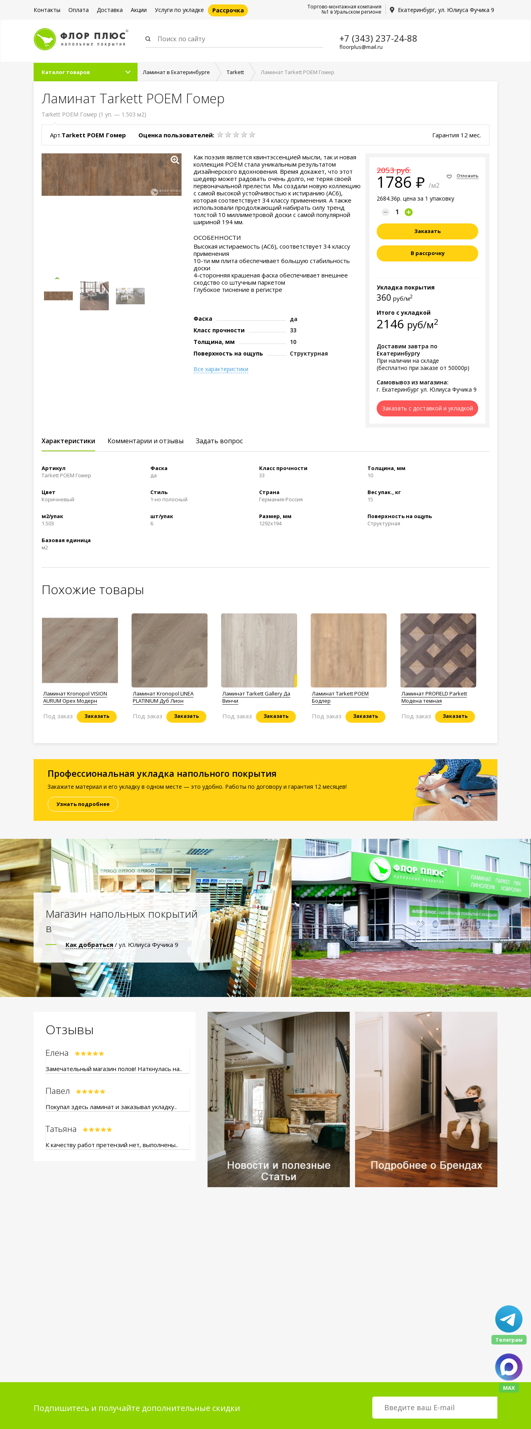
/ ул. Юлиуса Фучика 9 (122, 945)
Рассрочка (228, 10)
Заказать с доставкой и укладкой (427, 408)
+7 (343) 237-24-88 (378, 38)
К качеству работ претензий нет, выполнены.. (112, 1145)
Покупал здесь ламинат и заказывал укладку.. (111, 1107)
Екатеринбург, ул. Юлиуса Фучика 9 (446, 10)
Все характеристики (221, 369)
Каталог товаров (66, 72)
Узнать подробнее (83, 804)
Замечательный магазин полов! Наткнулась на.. (114, 1069)
